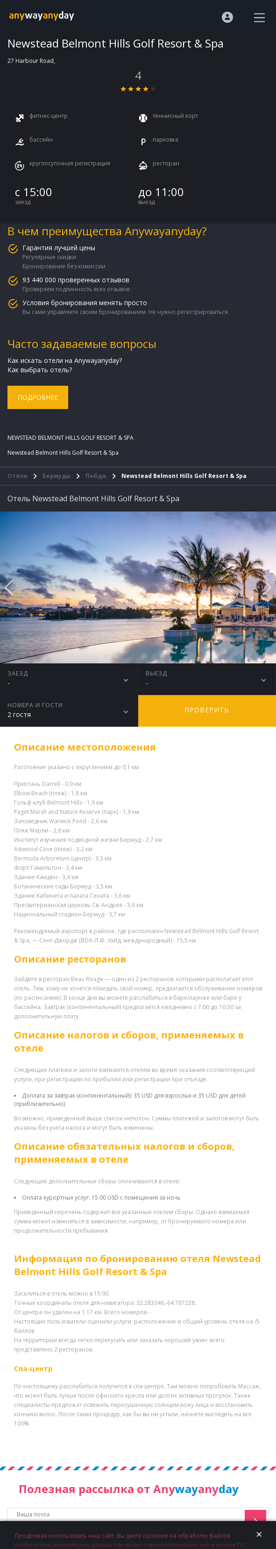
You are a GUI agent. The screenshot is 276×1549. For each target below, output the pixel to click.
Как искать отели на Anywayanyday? (64, 360)
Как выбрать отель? (39, 369)
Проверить (206, 709)
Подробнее (38, 397)
